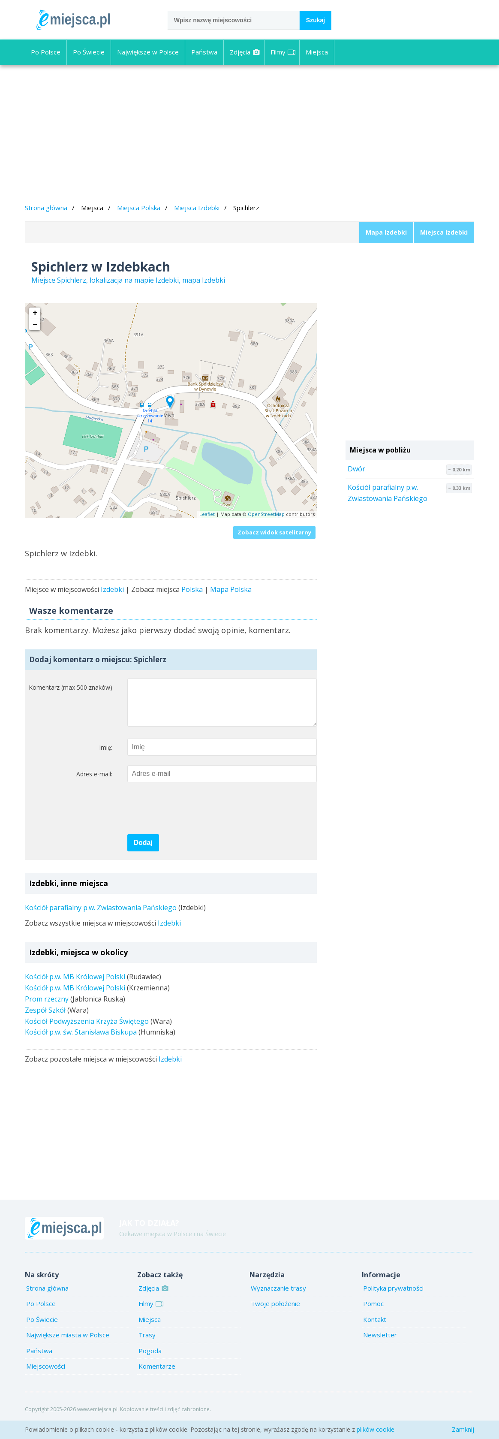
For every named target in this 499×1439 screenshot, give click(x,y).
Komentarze (156, 1374)
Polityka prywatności (393, 1296)
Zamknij (463, 1429)
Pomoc (373, 1312)
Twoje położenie (275, 1312)
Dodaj (143, 851)
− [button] (35, 325)
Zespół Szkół (45, 1018)
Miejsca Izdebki (196, 207)
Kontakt (374, 1328)
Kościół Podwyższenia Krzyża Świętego (87, 1030)
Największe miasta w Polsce (67, 1343)
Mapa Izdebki (386, 232)
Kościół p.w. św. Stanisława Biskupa (81, 1040)
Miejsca (317, 52)
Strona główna (46, 207)
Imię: (105, 756)
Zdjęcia (245, 52)
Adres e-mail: (94, 782)
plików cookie (375, 1429)
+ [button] (35, 313)
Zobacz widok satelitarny (274, 532)
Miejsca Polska (138, 207)
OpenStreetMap (266, 514)
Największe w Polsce (148, 52)
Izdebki (112, 589)
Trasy (147, 1343)
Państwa (204, 52)
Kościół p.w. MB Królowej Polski (75, 985)
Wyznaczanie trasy (278, 1296)
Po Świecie (89, 52)
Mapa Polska (231, 589)
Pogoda (150, 1359)
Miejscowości (45, 1374)
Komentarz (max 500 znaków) (70, 687)
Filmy (283, 52)
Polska (192, 589)
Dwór (356, 469)
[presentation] (192, 817)
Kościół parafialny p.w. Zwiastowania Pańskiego (101, 916)
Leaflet (207, 514)
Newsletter (380, 1343)
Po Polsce (45, 52)
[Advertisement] (249, 135)
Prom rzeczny (47, 1007)
